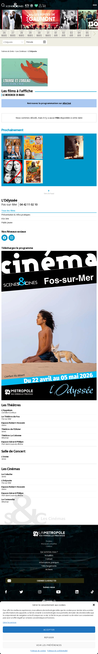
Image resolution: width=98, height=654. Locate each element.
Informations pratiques (49, 562)
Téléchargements (49, 566)
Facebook (4, 238)
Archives (49, 569)
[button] (93, 604)
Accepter (49, 629)
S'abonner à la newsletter (46, 580)
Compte (40, 5)
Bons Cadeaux (31, 5)
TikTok (92, 591)
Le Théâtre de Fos (49, 417)
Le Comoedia (49, 500)
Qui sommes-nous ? (49, 552)
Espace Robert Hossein (49, 423)
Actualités (49, 555)
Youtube (58, 591)
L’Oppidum (49, 411)
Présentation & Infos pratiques (15, 214)
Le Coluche (49, 475)
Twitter (21, 591)
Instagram (12, 238)
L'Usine (49, 457)
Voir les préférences (49, 645)
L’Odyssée (49, 481)
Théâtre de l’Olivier (49, 430)
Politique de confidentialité (57, 651)
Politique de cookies (38, 651)
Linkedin (77, 591)
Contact (49, 559)
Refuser (49, 637)
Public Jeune (6, 222)
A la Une (5, 218)
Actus (27, 5)
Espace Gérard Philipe (49, 442)
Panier (44, 5)
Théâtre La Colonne (49, 436)
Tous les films (8, 210)
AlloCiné (67, 103)
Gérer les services (9, 622)
